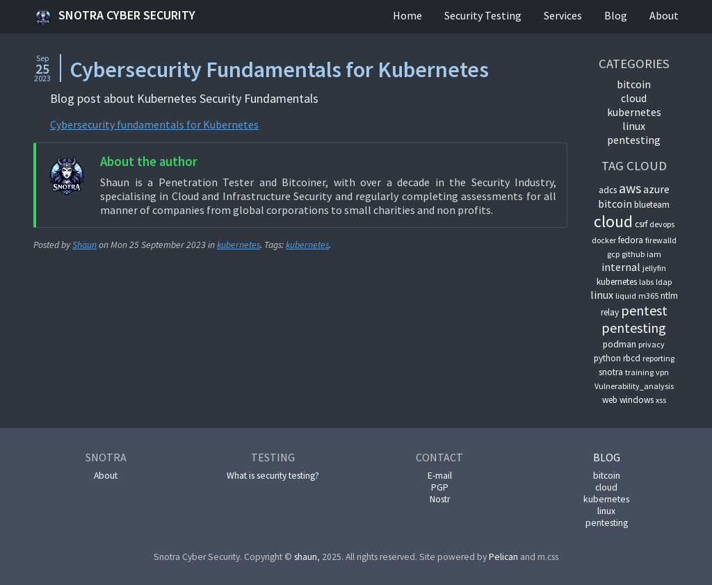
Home (407, 15)
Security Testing (482, 15)
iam (654, 254)
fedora (630, 240)
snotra (611, 372)
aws (630, 188)
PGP (439, 487)
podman (619, 344)
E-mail (440, 475)
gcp (613, 254)
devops (661, 224)
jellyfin (654, 268)
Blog (615, 15)
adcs (608, 190)
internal (620, 267)
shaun (305, 557)
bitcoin (634, 84)
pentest (644, 310)
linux (633, 126)
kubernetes (238, 245)
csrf (641, 224)
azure (656, 189)
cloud (634, 98)
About (664, 15)
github (633, 254)
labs (646, 282)
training (639, 372)
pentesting (634, 140)
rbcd (631, 358)
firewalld (661, 240)
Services (563, 15)
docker (604, 240)
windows (637, 400)
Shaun (84, 245)
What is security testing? (273, 475)
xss (661, 400)
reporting (658, 358)
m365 (648, 295)
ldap (664, 282)
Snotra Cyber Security (114, 16)
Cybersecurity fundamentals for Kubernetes (154, 124)
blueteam (652, 205)
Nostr (440, 499)
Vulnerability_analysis (634, 386)
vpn (662, 372)
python (607, 358)
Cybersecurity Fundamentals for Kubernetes (279, 69)
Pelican (503, 557)
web (609, 400)
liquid (625, 295)
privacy (651, 344)
